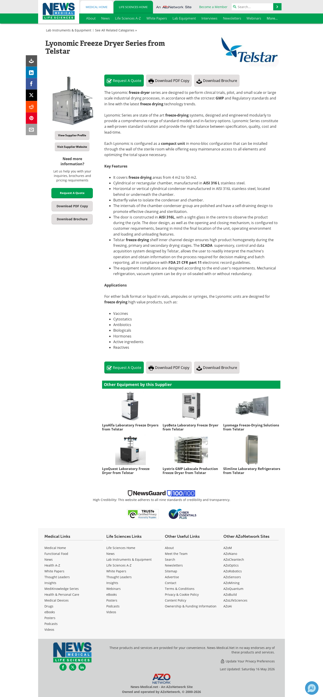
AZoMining (231, 583)
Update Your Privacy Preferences (247, 661)
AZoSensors (232, 577)
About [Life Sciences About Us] (169, 548)
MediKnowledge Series (61, 589)
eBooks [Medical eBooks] (49, 612)
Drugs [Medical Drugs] (48, 606)
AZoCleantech (233, 559)
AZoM (227, 548)
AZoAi (227, 606)
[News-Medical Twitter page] (72, 667)
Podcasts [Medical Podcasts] (51, 624)
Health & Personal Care (61, 594)
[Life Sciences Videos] (111, 612)
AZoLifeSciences (235, 600)
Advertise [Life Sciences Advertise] (172, 577)
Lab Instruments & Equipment (68, 30)
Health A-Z (52, 565)
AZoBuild (230, 594)
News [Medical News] (48, 559)
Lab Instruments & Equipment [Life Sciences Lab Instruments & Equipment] (129, 559)
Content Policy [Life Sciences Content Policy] (175, 600)
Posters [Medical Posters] (49, 618)
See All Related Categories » (116, 30)
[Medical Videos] (49, 629)
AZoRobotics (232, 571)
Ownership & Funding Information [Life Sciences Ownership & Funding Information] (190, 606)
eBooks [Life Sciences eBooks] (111, 594)
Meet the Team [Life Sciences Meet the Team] (176, 553)
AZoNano (230, 553)
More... (272, 18)
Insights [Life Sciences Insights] (112, 583)
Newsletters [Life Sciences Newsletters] (174, 565)
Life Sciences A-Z (118, 565)
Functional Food (56, 553)
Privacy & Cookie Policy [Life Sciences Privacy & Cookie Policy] (182, 594)
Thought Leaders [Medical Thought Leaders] (57, 577)
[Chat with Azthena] (312, 688)
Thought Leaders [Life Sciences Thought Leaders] (119, 577)
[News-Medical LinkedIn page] (82, 667)
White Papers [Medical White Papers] (54, 571)
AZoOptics (231, 565)
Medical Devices (56, 600)
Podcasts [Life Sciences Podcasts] (113, 606)
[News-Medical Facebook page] (63, 667)
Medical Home (96, 7)
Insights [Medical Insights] (50, 583)
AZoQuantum (233, 589)
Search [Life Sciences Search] (170, 559)
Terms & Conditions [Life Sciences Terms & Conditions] (179, 589)
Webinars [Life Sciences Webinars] (113, 589)
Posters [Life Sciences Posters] (111, 600)
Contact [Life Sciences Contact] (170, 583)
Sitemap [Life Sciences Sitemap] (171, 571)
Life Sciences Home (133, 7)
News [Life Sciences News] (110, 553)
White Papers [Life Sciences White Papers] (116, 571)
